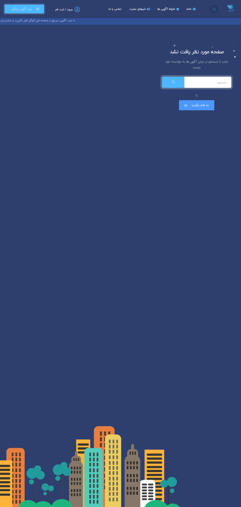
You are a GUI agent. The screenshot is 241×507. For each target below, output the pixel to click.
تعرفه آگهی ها (169, 8)
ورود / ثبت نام (64, 9)
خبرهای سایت (140, 8)
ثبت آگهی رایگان (24, 8)
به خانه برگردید (196, 105)
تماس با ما (114, 8)
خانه (191, 8)
